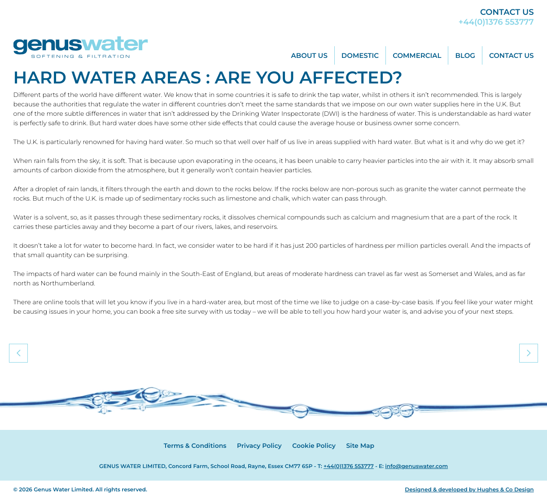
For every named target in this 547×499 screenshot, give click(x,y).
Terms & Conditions (195, 446)
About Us (309, 55)
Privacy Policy (259, 446)
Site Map (360, 446)
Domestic (360, 55)
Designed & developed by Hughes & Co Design (469, 489)
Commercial (417, 55)
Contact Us (511, 55)
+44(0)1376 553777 (496, 22)
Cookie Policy (314, 446)
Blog (465, 55)
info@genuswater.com (416, 466)
